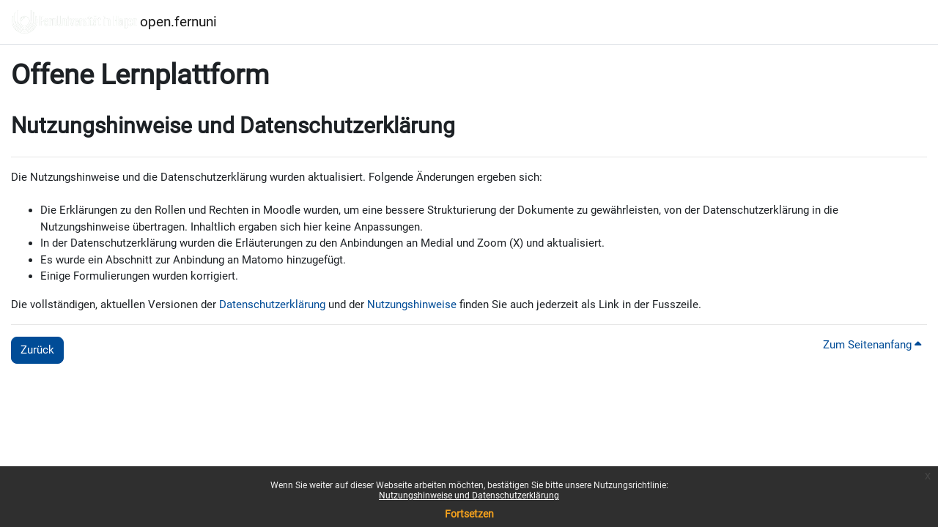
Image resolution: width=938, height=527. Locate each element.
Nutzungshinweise (412, 304)
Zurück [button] (37, 349)
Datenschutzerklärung (272, 304)
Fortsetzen (469, 514)
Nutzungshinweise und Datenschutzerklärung (469, 495)
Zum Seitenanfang (872, 344)
